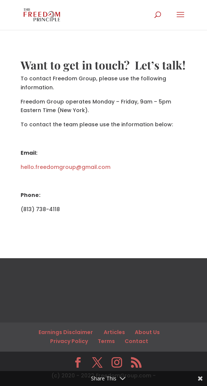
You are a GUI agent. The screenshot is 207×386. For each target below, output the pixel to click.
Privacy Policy (69, 341)
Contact (136, 341)
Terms (106, 341)
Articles (114, 332)
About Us (147, 332)
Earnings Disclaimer (66, 332)
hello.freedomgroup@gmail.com (65, 167)
